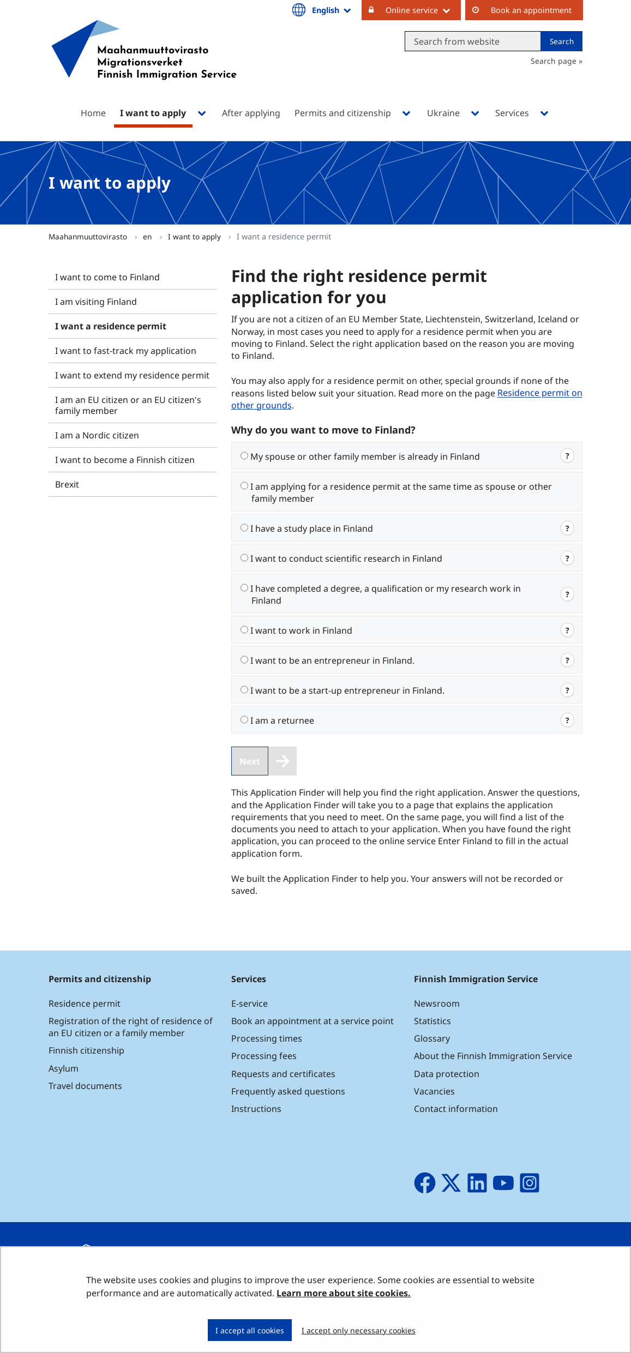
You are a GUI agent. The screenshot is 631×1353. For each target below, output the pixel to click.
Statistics (432, 1021)
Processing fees (264, 1056)
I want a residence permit (110, 326)
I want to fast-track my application (125, 351)
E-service (249, 1003)
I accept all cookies (249, 1330)
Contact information (456, 1109)
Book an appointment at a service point (312, 1021)
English (332, 9)
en (148, 236)
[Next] (264, 761)
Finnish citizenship (86, 1050)
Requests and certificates (283, 1074)
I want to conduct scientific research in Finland (346, 558)
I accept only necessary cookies (359, 1330)
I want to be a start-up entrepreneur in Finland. (347, 690)
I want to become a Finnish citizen (125, 460)
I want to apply (195, 236)
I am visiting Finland (96, 302)
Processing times (266, 1038)
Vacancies (434, 1091)
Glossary (432, 1038)
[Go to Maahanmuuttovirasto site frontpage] (144, 64)
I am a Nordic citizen (97, 435)
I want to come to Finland (107, 277)
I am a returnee (282, 720)
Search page (553, 61)
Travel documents (85, 1086)
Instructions (256, 1109)
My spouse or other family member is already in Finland (365, 456)
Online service (423, 9)
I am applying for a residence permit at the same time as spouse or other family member (401, 492)
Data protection (446, 1074)
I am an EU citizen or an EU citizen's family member (128, 405)
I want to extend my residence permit (132, 375)
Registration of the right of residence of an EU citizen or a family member (131, 1027)
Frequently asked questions (288, 1091)
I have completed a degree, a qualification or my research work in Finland (385, 594)
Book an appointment (531, 10)
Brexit (67, 484)
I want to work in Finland (301, 630)
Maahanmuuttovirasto (89, 236)
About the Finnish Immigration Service (493, 1056)
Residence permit (85, 1003)
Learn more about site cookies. (344, 1293)
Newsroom (437, 1003)
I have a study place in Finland (311, 528)
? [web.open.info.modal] (567, 455)
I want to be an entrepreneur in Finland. (332, 660)
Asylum (64, 1068)
